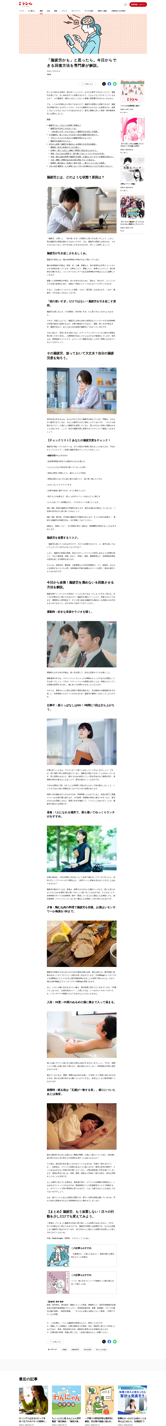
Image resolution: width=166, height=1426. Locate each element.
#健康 (64, 1349)
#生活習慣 (87, 1349)
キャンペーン (76, 11)
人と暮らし (31, 11)
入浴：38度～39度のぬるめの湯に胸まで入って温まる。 (73, 160)
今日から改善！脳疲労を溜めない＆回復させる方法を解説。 (73, 144)
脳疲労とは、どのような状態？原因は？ (65, 125)
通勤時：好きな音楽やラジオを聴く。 (65, 147)
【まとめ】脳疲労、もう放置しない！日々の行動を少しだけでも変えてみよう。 (81, 166)
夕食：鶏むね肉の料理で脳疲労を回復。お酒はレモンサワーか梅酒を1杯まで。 (82, 157)
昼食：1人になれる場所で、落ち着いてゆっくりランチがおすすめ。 (77, 154)
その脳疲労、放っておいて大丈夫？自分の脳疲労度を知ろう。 (74, 135)
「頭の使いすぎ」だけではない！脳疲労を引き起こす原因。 (74, 132)
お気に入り (89, 84)
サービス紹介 (89, 11)
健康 (41, 11)
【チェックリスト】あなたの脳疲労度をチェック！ (71, 138)
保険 (55, 11)
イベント (64, 11)
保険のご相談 (102, 11)
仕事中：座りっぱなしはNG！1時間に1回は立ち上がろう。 (74, 150)
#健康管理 (75, 1349)
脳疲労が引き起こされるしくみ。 (63, 128)
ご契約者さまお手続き (118, 11)
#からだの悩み (101, 1349)
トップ (21, 11)
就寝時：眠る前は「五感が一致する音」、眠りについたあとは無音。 (78, 163)
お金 (48, 11)
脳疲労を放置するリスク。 (61, 141)
